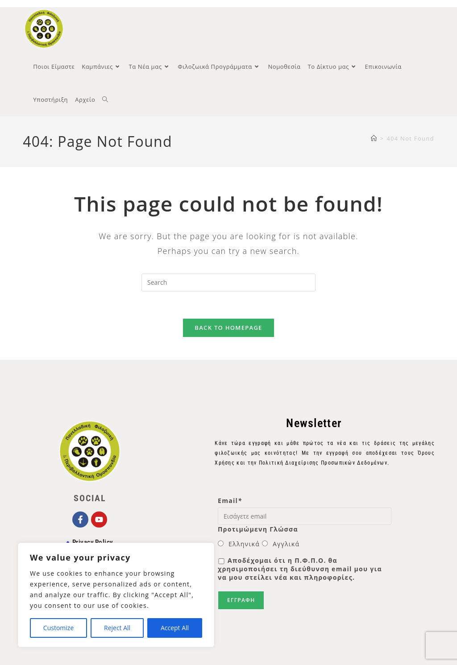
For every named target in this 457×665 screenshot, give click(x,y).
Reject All (117, 627)
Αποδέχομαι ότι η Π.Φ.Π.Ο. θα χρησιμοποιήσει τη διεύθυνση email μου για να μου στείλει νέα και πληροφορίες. (300, 569)
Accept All (175, 627)
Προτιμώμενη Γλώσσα (258, 529)
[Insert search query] (228, 282)
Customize (58, 627)
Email (230, 500)
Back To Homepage (228, 328)
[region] (116, 595)
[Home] (374, 138)
